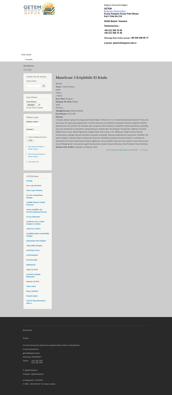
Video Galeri (31, 286)
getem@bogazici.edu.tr (125, 43)
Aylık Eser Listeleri (33, 229)
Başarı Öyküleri (32, 291)
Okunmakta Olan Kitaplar (36, 241)
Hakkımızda (30, 265)
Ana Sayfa (28, 70)
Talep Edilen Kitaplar (34, 246)
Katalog (29, 181)
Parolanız (30, 129)
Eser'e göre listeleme (33, 186)
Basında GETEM (32, 281)
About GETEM (32, 270)
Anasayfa (28, 59)
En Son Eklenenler (33, 217)
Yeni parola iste (33, 162)
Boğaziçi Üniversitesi (115, 11)
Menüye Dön (27, 330)
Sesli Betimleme (32, 255)
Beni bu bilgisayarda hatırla (38, 137)
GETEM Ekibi (31, 260)
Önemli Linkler (32, 296)
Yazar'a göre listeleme (34, 190)
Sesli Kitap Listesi (33, 250)
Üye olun (135, 150)
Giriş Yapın (123, 150)
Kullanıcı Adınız (32, 122)
